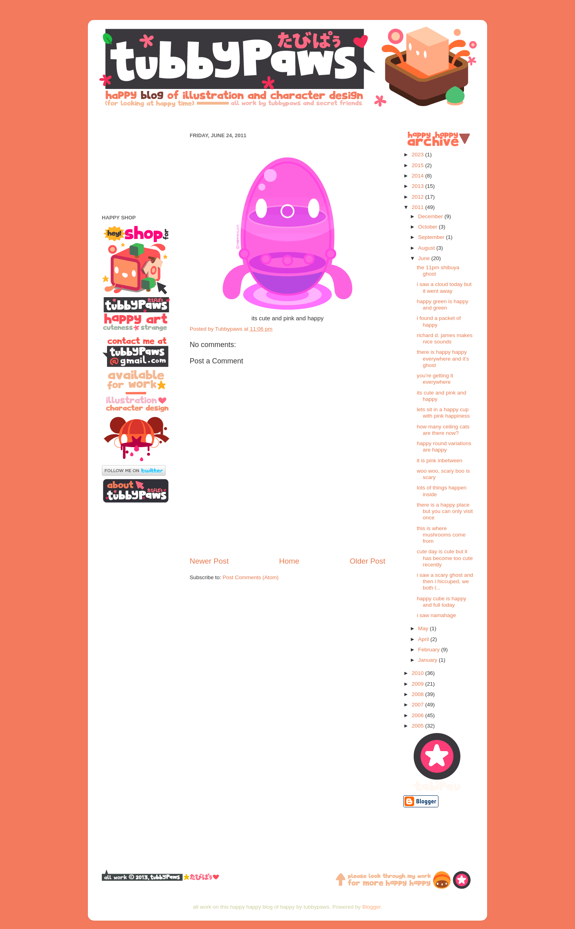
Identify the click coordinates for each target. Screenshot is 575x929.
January (428, 660)
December (431, 216)
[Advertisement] (287, 119)
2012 (418, 197)
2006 (418, 715)
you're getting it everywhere (435, 379)
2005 (418, 726)
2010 (418, 673)
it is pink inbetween (439, 461)
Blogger (371, 907)
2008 (418, 694)
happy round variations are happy (444, 446)
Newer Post (209, 561)
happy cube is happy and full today (441, 602)
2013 (418, 186)
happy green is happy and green (442, 304)
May (424, 628)
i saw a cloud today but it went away (444, 287)
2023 (418, 155)
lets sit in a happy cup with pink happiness (443, 412)
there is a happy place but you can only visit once (445, 511)
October (428, 227)
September (432, 237)
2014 (418, 176)
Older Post (367, 561)
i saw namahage (436, 615)
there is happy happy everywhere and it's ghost (443, 358)
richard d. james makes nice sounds (445, 338)
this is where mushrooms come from (441, 534)
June (424, 258)
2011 (418, 207)
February (429, 650)
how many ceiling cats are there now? (443, 430)
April (424, 639)
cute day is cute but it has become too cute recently (445, 557)
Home (289, 561)
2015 (418, 165)
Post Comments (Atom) (251, 577)
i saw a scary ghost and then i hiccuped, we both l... (445, 581)
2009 (418, 684)
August (427, 248)
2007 (418, 705)
